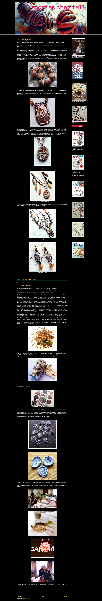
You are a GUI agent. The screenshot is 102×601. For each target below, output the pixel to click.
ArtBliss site (38, 482)
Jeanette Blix (52, 301)
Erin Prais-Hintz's (25, 132)
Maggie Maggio (59, 55)
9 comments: (34, 592)
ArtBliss (44, 288)
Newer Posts (20, 596)
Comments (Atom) (26, 598)
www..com (76, 261)
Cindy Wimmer (28, 301)
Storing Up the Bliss (24, 285)
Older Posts (65, 596)
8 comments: (34, 279)
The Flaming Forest (24, 40)
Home (43, 596)
